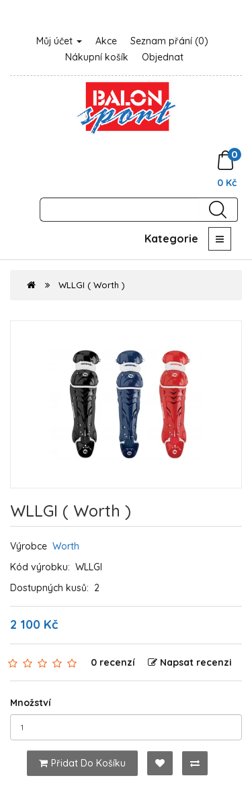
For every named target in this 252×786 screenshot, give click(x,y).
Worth (65, 546)
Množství (30, 703)
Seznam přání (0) (169, 41)
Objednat (162, 57)
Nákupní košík (96, 57)
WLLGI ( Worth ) (91, 284)
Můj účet (59, 41)
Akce (106, 41)
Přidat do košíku (82, 763)
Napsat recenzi (190, 662)
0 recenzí (113, 662)
